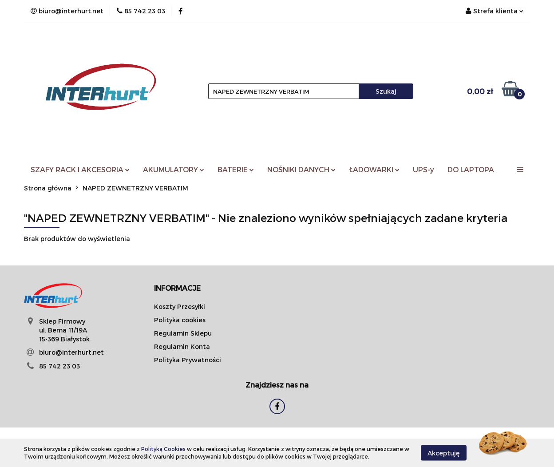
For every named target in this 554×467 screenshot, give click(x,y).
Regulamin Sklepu (183, 333)
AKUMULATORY (173, 169)
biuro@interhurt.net (71, 352)
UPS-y (423, 169)
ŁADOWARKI (374, 169)
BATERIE (236, 169)
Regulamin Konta (182, 346)
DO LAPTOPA (470, 169)
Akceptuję (443, 452)
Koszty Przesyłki (179, 306)
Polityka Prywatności (187, 360)
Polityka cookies (180, 320)
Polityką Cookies (163, 449)
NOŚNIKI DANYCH (301, 169)
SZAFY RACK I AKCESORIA (80, 169)
